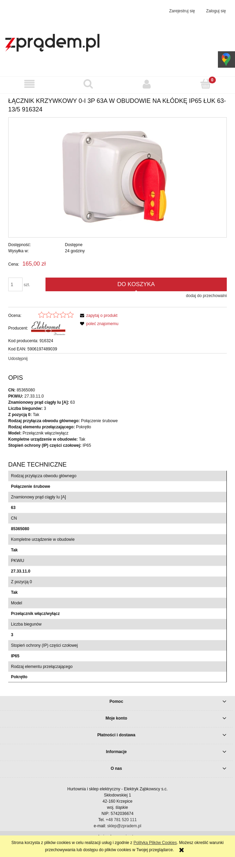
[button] (29, 84)
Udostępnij (18, 358)
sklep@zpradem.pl (124, 825)
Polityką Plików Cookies (155, 842)
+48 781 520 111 (121, 819)
